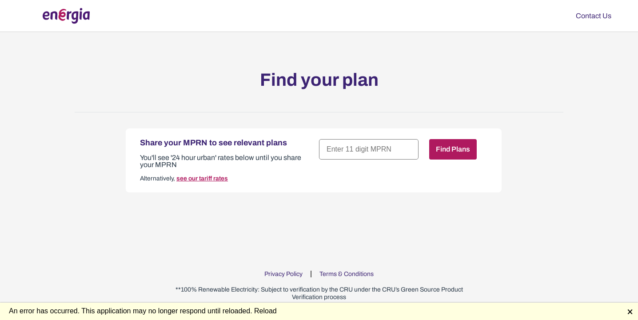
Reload (265, 311)
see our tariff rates (202, 178)
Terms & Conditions (346, 274)
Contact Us (593, 16)
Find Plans (453, 149)
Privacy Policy (283, 274)
